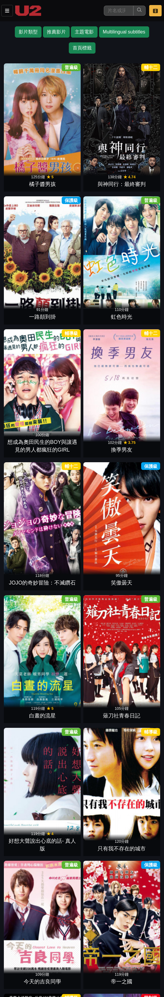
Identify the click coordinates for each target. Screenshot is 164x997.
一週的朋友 (63, 367)
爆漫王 (63, 556)
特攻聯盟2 (101, 808)
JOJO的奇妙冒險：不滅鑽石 (101, 169)
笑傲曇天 (139, 177)
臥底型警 (139, 745)
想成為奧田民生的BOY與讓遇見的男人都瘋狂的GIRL (25, 161)
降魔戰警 (139, 808)
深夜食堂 (101, 682)
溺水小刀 (63, 430)
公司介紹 (43, 966)
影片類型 (28, 31)
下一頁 (82, 889)
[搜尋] (118, 11)
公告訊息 (101, 954)
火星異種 (63, 493)
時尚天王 (63, 682)
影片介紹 (14, 954)
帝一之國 (63, 303)
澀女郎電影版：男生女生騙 (25, 737)
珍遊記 (101, 430)
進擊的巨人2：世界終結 (25, 611)
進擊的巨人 (63, 619)
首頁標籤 (82, 47)
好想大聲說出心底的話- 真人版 (101, 232)
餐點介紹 (43, 954)
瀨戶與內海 (139, 367)
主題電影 (84, 31)
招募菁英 (14, 966)
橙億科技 (91, 989)
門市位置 (72, 954)
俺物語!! (101, 493)
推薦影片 (56, 31)
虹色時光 (139, 114)
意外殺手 (139, 303)
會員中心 (72, 966)
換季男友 (63, 177)
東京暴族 (101, 619)
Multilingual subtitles (124, 31)
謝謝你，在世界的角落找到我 (25, 359)
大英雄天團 (63, 745)
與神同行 (101, 303)
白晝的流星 (25, 240)
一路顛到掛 (101, 114)
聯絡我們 (130, 954)
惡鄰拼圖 (25, 808)
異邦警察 (25, 430)
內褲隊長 (101, 367)
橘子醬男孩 (25, 114)
